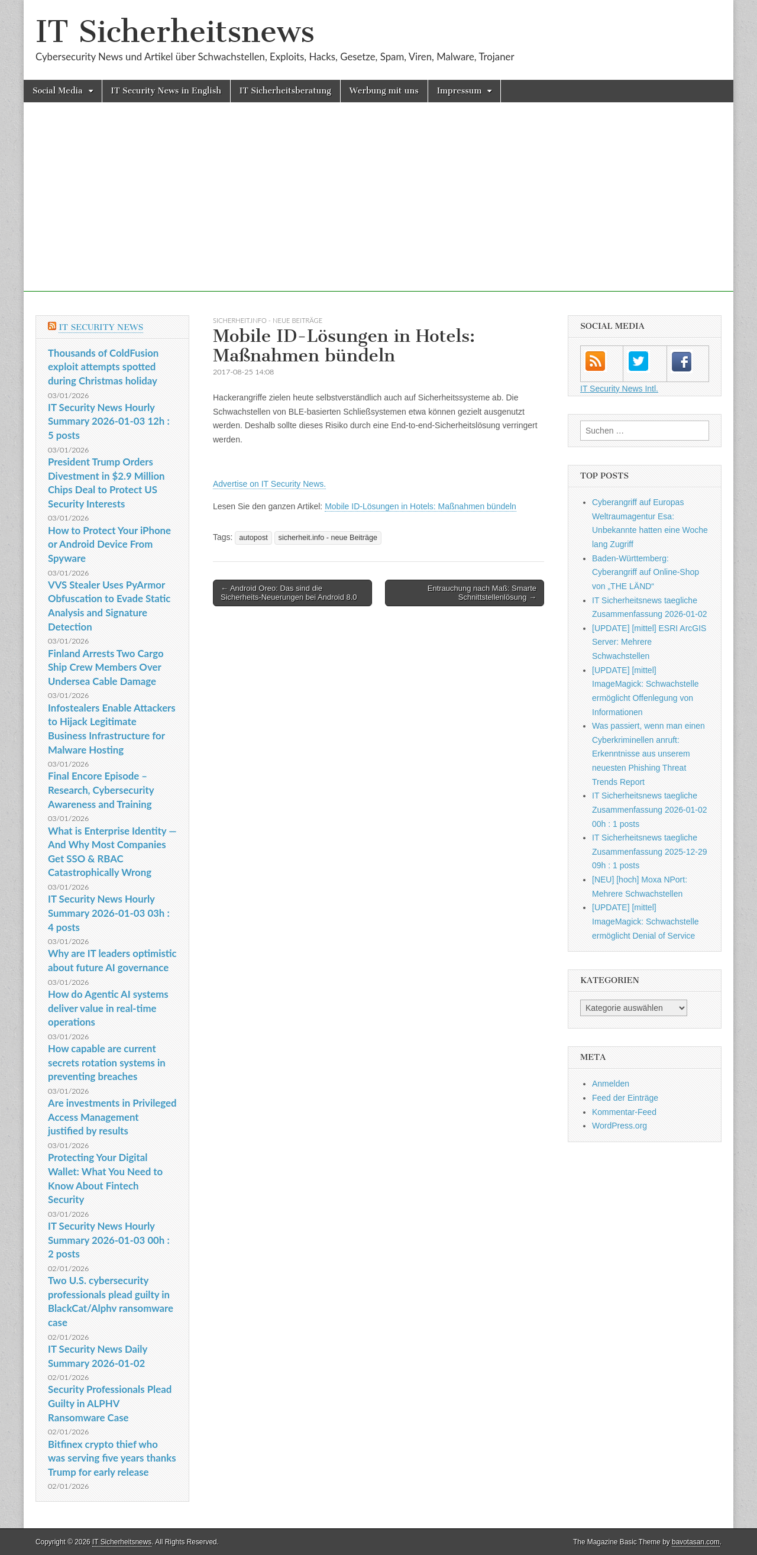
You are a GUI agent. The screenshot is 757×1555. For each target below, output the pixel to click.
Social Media (58, 91)
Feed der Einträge (625, 1098)
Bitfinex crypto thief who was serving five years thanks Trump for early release (112, 1458)
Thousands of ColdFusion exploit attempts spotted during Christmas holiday (103, 367)
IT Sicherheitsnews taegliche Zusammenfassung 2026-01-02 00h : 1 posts (649, 809)
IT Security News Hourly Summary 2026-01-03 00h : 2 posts (109, 1240)
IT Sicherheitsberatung (285, 91)
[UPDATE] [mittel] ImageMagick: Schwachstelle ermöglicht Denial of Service (645, 921)
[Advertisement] (378, 209)
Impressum (459, 91)
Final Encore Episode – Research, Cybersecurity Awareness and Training (101, 790)
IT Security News (101, 327)
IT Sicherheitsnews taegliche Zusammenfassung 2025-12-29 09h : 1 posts (649, 851)
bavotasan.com (696, 1542)
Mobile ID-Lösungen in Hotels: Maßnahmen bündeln (420, 506)
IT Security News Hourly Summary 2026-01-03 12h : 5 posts (109, 421)
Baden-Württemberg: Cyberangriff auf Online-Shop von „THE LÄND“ (645, 572)
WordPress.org (619, 1125)
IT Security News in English (166, 91)
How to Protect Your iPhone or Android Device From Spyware (109, 544)
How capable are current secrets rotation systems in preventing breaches (107, 1062)
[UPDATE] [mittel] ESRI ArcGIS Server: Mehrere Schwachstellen (649, 642)
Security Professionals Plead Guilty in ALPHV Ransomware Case (110, 1403)
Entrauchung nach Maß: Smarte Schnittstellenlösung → (482, 593)
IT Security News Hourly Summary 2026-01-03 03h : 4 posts (109, 913)
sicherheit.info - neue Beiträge (267, 320)
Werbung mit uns (384, 91)
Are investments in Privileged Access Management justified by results (112, 1117)
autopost (253, 538)
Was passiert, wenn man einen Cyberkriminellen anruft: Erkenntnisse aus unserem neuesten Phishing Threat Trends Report (648, 754)
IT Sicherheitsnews (175, 32)
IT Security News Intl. (619, 388)
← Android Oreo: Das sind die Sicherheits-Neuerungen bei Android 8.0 (289, 593)
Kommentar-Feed (624, 1112)
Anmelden (610, 1083)
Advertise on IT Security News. (269, 484)
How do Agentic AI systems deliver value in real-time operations (108, 1008)
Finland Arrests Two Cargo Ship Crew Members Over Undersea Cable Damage (106, 667)
